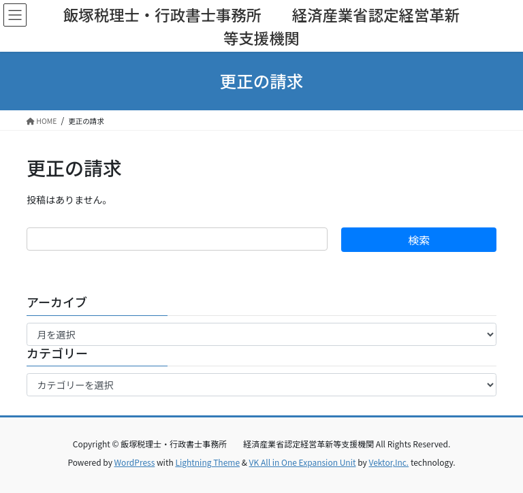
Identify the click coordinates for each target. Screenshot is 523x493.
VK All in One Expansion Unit (302, 462)
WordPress (134, 462)
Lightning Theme (207, 462)
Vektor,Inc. (388, 462)
